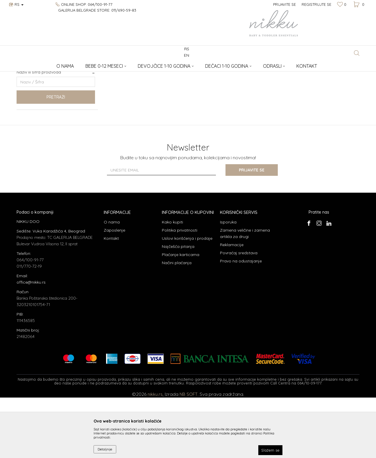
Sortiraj (250, 73)
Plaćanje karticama (180, 315)
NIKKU (22, 64)
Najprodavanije (34, 98)
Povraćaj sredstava (238, 313)
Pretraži (55, 157)
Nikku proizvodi (34, 119)
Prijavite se (252, 230)
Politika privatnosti (179, 290)
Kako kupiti (172, 282)
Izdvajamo (30, 112)
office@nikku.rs (31, 342)
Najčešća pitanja (178, 306)
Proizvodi (39, 64)
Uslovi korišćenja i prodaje (187, 298)
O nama (112, 282)
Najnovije (29, 105)
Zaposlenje (114, 290)
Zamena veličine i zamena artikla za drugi (245, 294)
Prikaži (298, 73)
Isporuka (228, 282)
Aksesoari (59, 64)
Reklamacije (231, 305)
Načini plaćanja (176, 323)
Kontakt (111, 298)
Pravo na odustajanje (241, 321)
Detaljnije (105, 449)
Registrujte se (316, 4)
